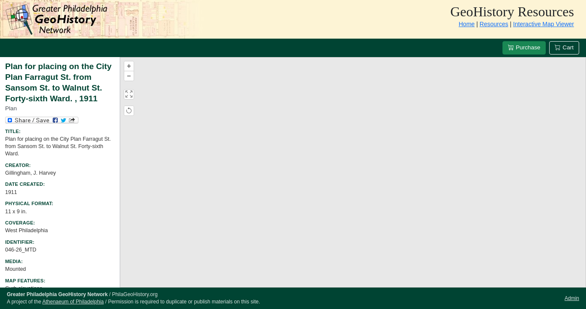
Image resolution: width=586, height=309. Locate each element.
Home (467, 24)
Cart (564, 47)
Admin (572, 298)
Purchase (524, 47)
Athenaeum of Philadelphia (73, 302)
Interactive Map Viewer (543, 24)
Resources (494, 24)
